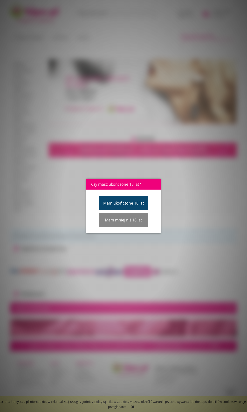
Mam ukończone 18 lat (123, 203)
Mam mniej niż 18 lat (123, 220)
